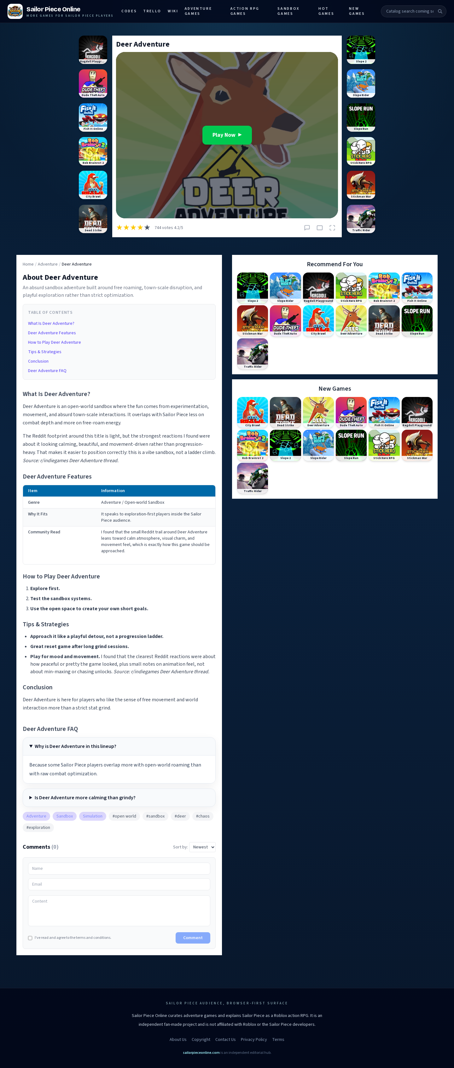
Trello (152, 11)
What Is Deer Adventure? (51, 323)
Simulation (92, 816)
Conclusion (38, 361)
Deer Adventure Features (52, 333)
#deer (180, 816)
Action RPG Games (244, 11)
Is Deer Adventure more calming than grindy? (85, 797)
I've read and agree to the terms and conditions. (69, 937)
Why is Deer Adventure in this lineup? (75, 746)
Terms (278, 1039)
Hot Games (326, 11)
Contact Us (225, 1039)
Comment (193, 938)
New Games (357, 11)
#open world (124, 816)
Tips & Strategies (44, 352)
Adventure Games (198, 11)
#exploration (38, 827)
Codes (129, 11)
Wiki (173, 11)
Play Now (227, 135)
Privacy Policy (254, 1039)
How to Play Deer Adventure (54, 342)
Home (28, 264)
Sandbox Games (288, 11)
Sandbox (64, 816)
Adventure (48, 264)
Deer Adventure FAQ (47, 371)
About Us (178, 1039)
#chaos (203, 816)
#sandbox (155, 816)
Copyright (201, 1039)
